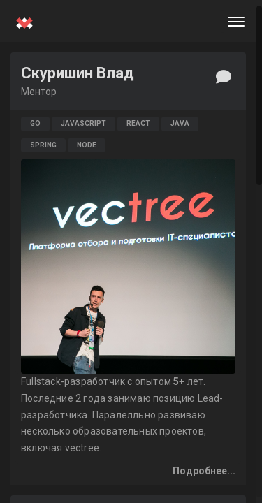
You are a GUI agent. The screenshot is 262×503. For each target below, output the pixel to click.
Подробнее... (204, 470)
